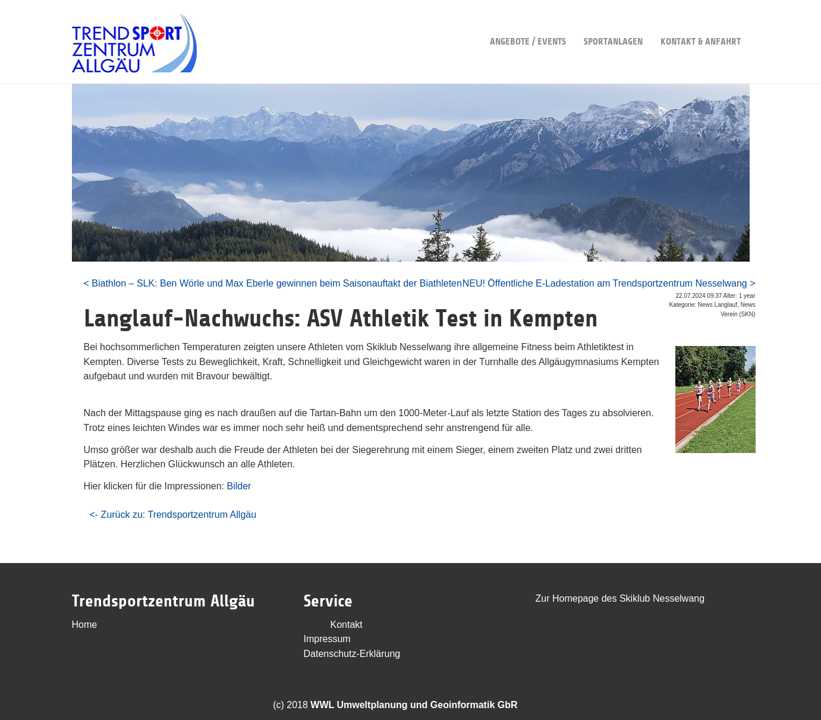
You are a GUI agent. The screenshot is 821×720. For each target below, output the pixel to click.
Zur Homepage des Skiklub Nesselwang (620, 598)
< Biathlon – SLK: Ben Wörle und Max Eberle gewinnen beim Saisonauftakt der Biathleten (273, 283)
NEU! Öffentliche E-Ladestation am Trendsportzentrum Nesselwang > (609, 283)
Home (84, 625)
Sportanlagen (613, 23)
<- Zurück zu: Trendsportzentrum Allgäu (173, 515)
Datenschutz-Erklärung (352, 654)
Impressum (327, 639)
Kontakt (347, 625)
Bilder (239, 486)
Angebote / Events (528, 23)
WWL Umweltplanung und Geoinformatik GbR (413, 705)
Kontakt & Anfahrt (701, 23)
